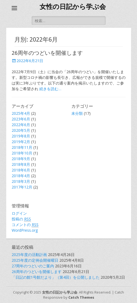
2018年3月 (21, 181)
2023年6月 (21, 119)
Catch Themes (81, 297)
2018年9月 (21, 158)
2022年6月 (21, 124)
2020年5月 (21, 130)
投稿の (21, 219)
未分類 (77, 113)
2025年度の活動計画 (29, 254)
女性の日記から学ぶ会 (73, 7)
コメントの (25, 224)
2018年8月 (21, 164)
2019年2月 (21, 141)
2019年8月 (21, 136)
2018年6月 (21, 170)
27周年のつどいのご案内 (33, 265)
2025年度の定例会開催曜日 (35, 260)
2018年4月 (21, 175)
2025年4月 (21, 113)
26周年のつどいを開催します (47, 53)
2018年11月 (22, 147)
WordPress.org (25, 230)
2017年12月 (22, 187)
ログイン (19, 213)
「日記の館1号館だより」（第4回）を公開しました (56, 277)
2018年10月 (22, 153)
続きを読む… (50, 88)
